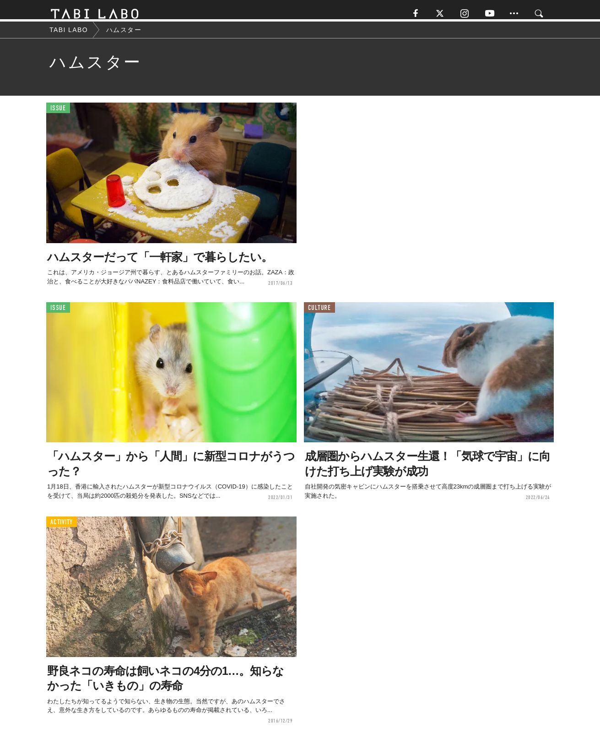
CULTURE (319, 313)
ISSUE (58, 114)
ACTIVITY (61, 528)
